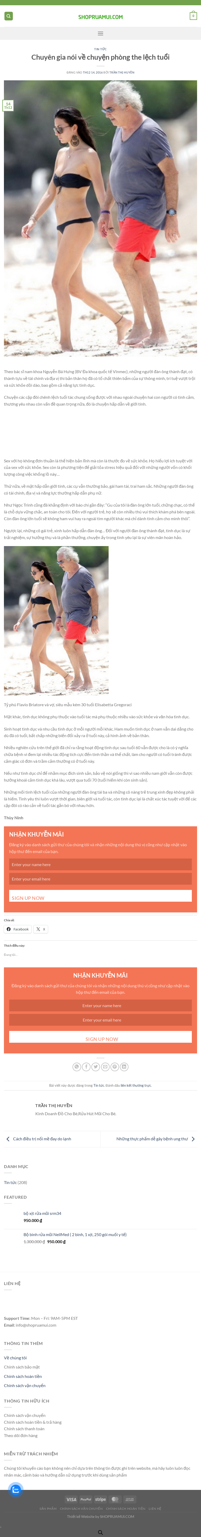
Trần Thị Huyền (121, 72)
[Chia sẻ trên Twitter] (95, 1067)
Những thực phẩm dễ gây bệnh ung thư (156, 1138)
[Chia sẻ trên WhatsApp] (76, 1067)
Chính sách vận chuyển (25, 1385)
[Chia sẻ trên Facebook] (86, 1067)
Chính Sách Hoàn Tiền (126, 1509)
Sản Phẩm (48, 1509)
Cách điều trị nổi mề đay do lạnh (37, 1138)
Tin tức (100, 49)
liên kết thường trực (136, 1085)
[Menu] (100, 33)
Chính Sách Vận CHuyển (81, 1509)
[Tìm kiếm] (8, 16)
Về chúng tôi (15, 1357)
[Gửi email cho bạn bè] (105, 1067)
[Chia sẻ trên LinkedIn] (124, 1067)
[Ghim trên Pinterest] (114, 1067)
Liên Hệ (155, 1509)
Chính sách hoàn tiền (23, 1376)
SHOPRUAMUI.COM (117, 1516)
